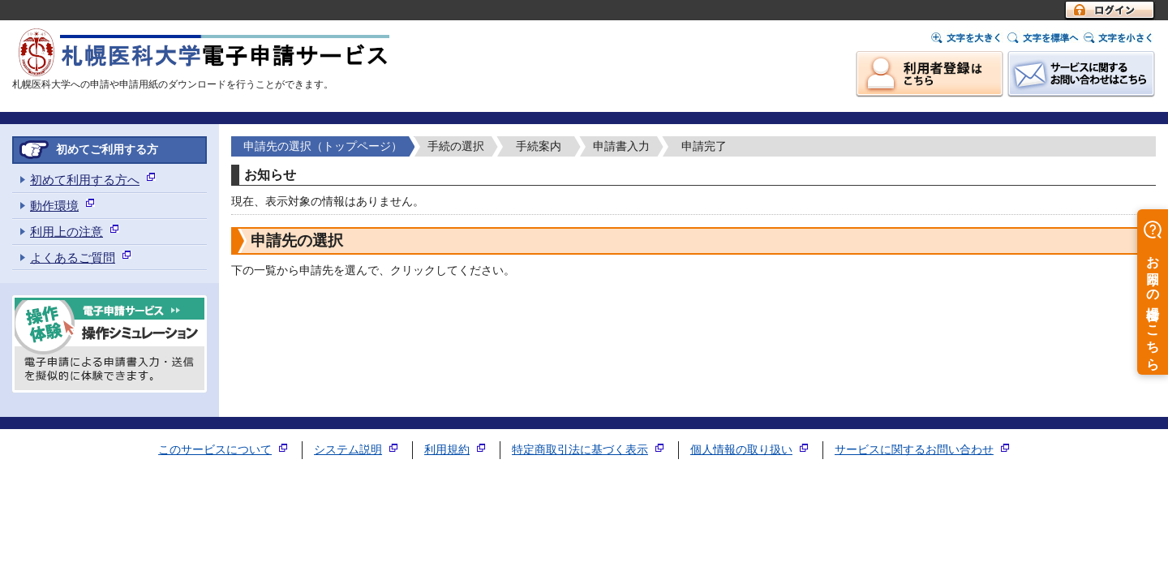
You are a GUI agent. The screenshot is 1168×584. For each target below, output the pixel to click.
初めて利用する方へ (85, 180)
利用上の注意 (66, 231)
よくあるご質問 (72, 257)
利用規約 (447, 450)
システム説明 (348, 450)
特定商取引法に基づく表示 (580, 450)
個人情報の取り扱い (741, 450)
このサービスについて (215, 450)
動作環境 (54, 206)
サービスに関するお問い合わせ (914, 450)
